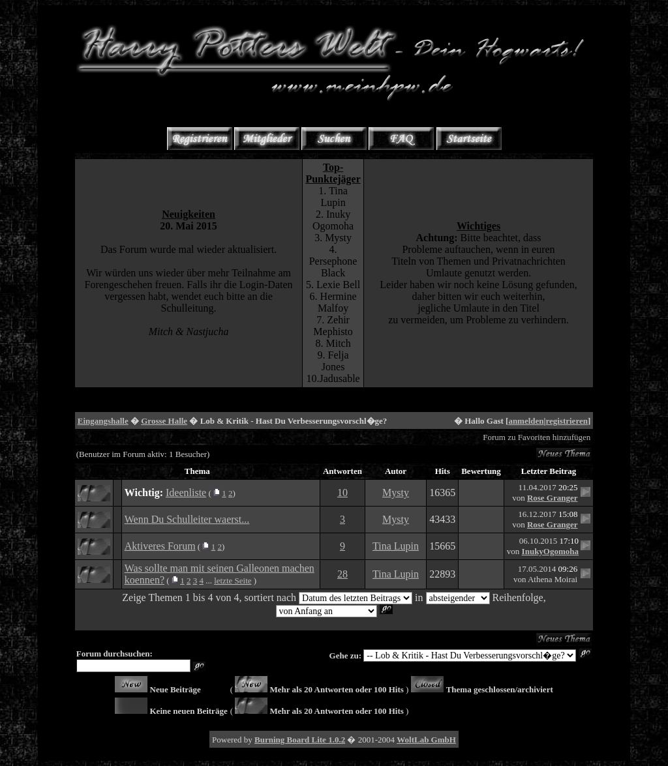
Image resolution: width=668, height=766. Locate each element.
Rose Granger (552, 498)
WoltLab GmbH (426, 739)
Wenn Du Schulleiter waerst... (187, 519)
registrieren (566, 421)
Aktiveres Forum (160, 546)
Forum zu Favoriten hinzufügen (536, 437)
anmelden (525, 421)
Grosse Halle (164, 421)
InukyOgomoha (550, 551)
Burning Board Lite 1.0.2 (299, 739)
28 (342, 574)
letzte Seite (232, 580)
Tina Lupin (395, 546)
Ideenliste (186, 492)
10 (342, 492)
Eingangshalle (103, 421)
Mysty (395, 492)
